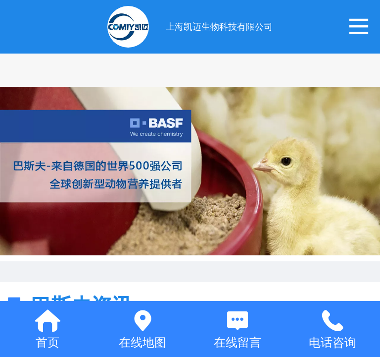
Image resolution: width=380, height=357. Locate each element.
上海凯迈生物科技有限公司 (219, 27)
